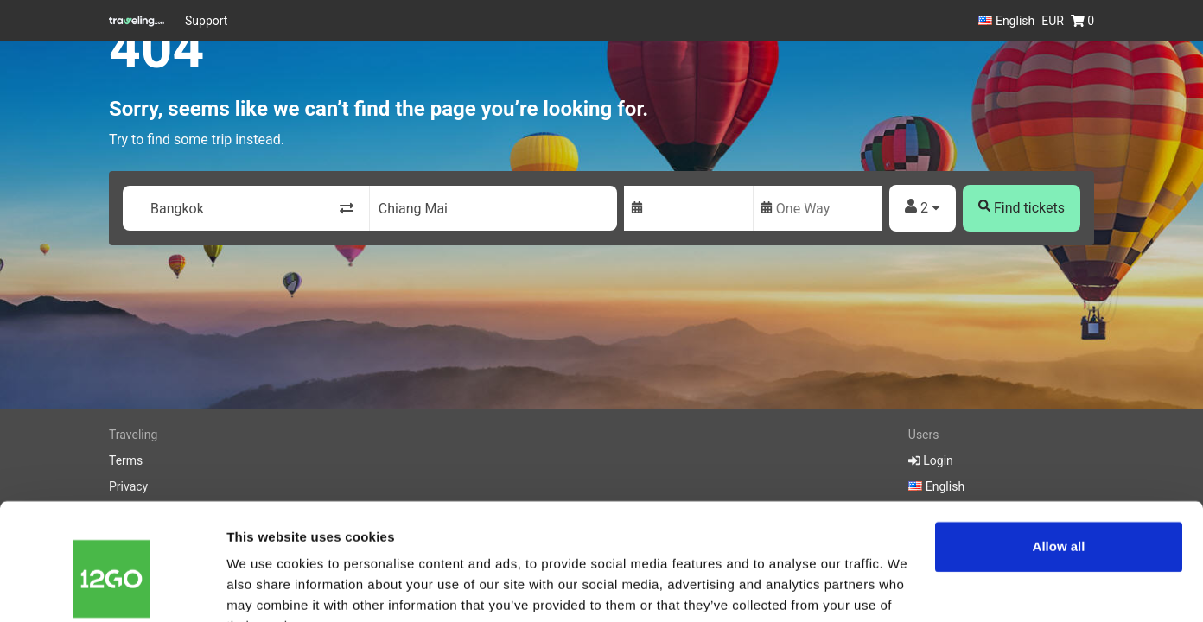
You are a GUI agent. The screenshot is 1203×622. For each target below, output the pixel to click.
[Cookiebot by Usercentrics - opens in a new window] (112, 588)
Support (206, 21)
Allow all (1059, 461)
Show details (266, 588)
